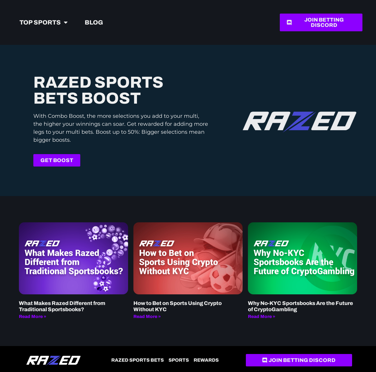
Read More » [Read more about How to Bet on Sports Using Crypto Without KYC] (147, 316)
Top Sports (43, 23)
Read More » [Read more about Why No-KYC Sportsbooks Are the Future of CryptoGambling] (261, 316)
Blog (94, 22)
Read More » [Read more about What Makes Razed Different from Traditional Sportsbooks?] (32, 316)
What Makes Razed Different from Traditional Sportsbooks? (62, 306)
